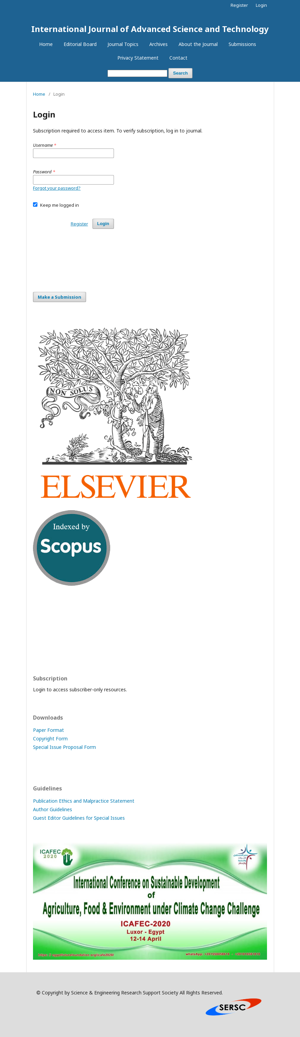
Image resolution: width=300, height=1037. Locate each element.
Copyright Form (50, 738)
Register (239, 5)
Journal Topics (122, 44)
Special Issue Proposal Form (64, 747)
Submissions (242, 44)
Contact (178, 57)
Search (180, 73)
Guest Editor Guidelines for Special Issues (79, 818)
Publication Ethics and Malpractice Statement (83, 801)
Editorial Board (80, 44)
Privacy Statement (138, 57)
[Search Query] (137, 73)
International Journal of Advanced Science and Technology (150, 28)
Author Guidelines (52, 809)
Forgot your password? (57, 188)
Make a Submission (59, 297)
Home (46, 44)
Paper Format (48, 730)
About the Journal (198, 44)
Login (261, 5)
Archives (158, 44)
